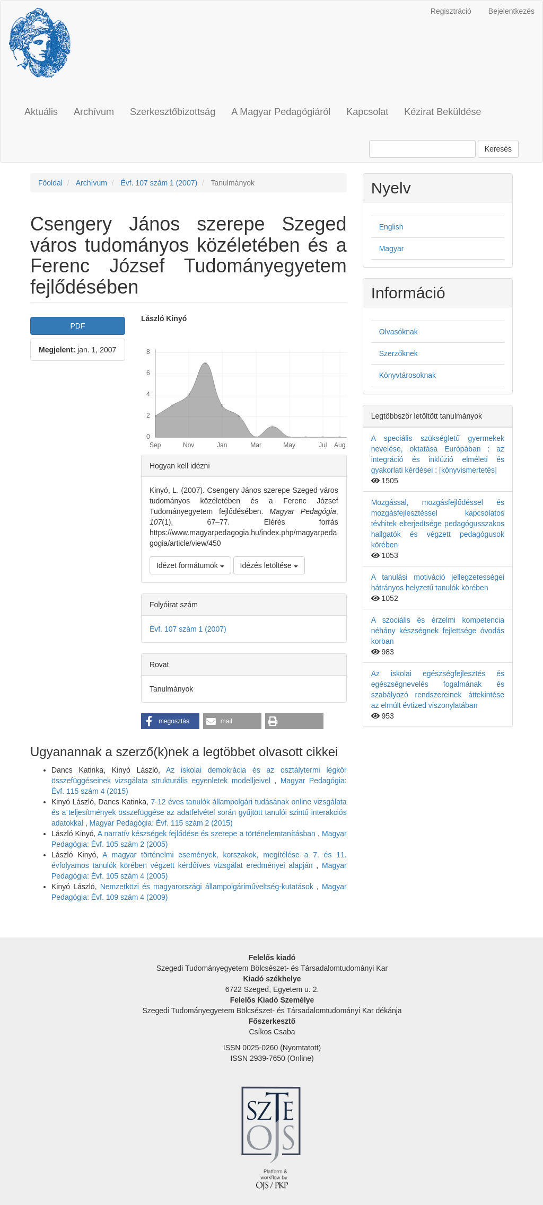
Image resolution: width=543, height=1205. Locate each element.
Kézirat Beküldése (442, 112)
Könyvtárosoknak (407, 375)
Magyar (391, 248)
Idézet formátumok (190, 565)
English (391, 227)
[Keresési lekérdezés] (422, 149)
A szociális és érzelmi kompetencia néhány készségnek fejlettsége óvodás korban (437, 630)
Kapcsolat (367, 112)
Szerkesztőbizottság (172, 112)
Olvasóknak (398, 331)
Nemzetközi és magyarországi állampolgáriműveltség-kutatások (208, 886)
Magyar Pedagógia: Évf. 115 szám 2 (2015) (161, 823)
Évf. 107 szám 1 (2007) (158, 183)
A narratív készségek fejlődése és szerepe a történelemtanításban (208, 833)
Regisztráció (451, 11)
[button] (170, 721)
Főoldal (50, 183)
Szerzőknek (398, 353)
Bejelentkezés (511, 11)
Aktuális (41, 112)
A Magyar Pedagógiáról (280, 112)
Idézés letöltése (269, 565)
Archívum (94, 112)
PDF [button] (77, 326)
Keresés (498, 149)
